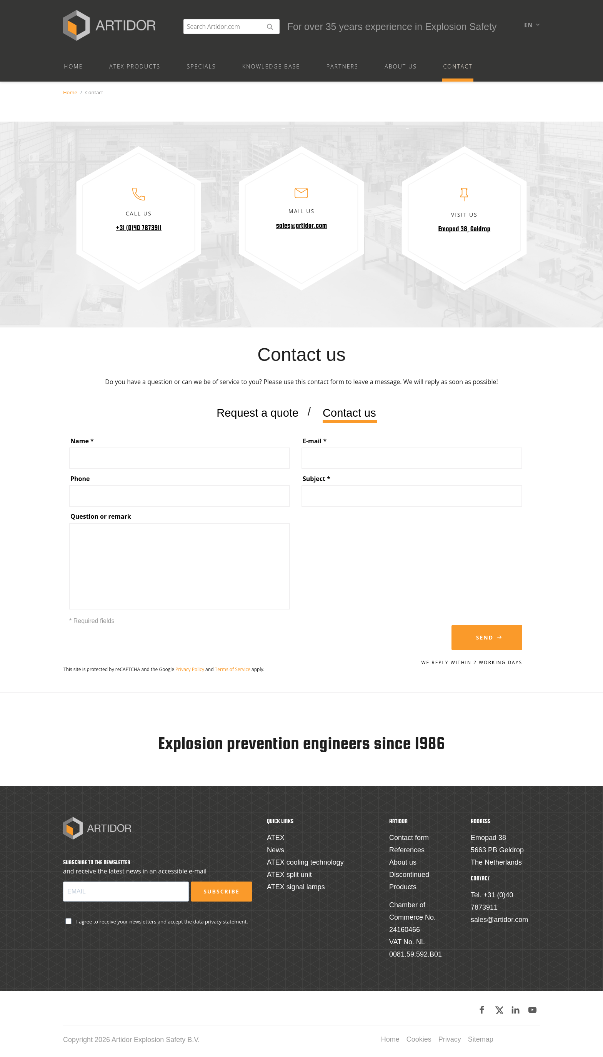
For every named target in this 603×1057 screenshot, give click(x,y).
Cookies (418, 1040)
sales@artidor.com (301, 228)
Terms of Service (232, 672)
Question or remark (100, 519)
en (528, 27)
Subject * (316, 482)
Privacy (449, 1040)
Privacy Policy (189, 672)
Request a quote (257, 416)
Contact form (409, 838)
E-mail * (314, 444)
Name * (82, 444)
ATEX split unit (289, 875)
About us (402, 863)
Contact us (349, 416)
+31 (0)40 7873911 (139, 231)
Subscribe (221, 892)
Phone (80, 482)
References (407, 851)
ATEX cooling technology (305, 863)
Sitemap (480, 1040)
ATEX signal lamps (296, 888)
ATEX (276, 838)
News (275, 851)
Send (484, 640)
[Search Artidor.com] (461, 29)
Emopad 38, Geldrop (464, 232)
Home (70, 95)
